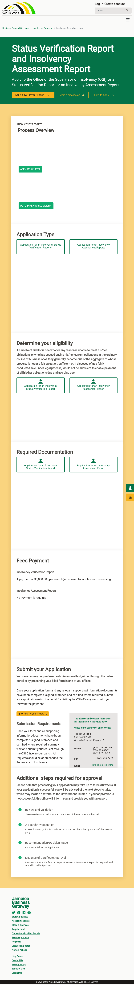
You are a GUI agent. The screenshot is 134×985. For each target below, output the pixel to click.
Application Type (31, 170)
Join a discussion (70, 95)
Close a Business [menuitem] (20, 926)
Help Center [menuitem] (17, 957)
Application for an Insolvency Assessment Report (93, 387)
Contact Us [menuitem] (17, 961)
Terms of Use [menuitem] (18, 969)
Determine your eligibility (37, 207)
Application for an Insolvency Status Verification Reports (40, 246)
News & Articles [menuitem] (19, 951)
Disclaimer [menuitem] (17, 973)
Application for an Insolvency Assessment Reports (93, 246)
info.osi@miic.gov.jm (102, 765)
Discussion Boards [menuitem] (21, 946)
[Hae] (109, 11)
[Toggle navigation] (128, 20)
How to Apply (101, 95)
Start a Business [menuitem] (20, 917)
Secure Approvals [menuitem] (20, 938)
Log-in (99, 4)
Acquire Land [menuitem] (18, 930)
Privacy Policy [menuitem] (19, 965)
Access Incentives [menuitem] (20, 921)
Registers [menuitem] (16, 942)
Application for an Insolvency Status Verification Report (40, 387)
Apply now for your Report (32, 95)
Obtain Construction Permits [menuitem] (26, 934)
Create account (116, 4)
